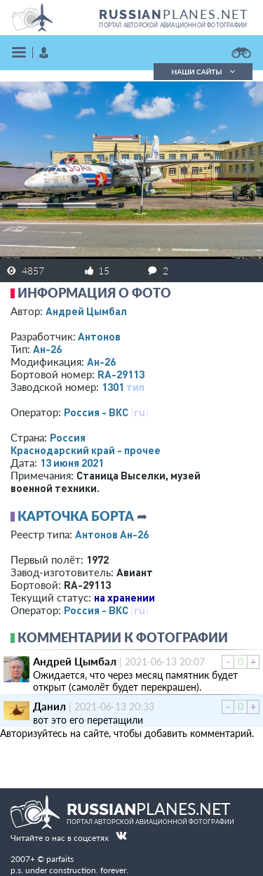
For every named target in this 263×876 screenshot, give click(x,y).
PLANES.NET (174, 14)
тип (135, 386)
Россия (68, 437)
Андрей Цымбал (86, 311)
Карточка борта (76, 516)
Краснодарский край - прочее (86, 450)
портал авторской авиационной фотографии (173, 25)
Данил (49, 706)
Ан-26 (47, 349)
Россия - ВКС (96, 412)
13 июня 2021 (72, 462)
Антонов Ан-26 (112, 534)
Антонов (99, 336)
